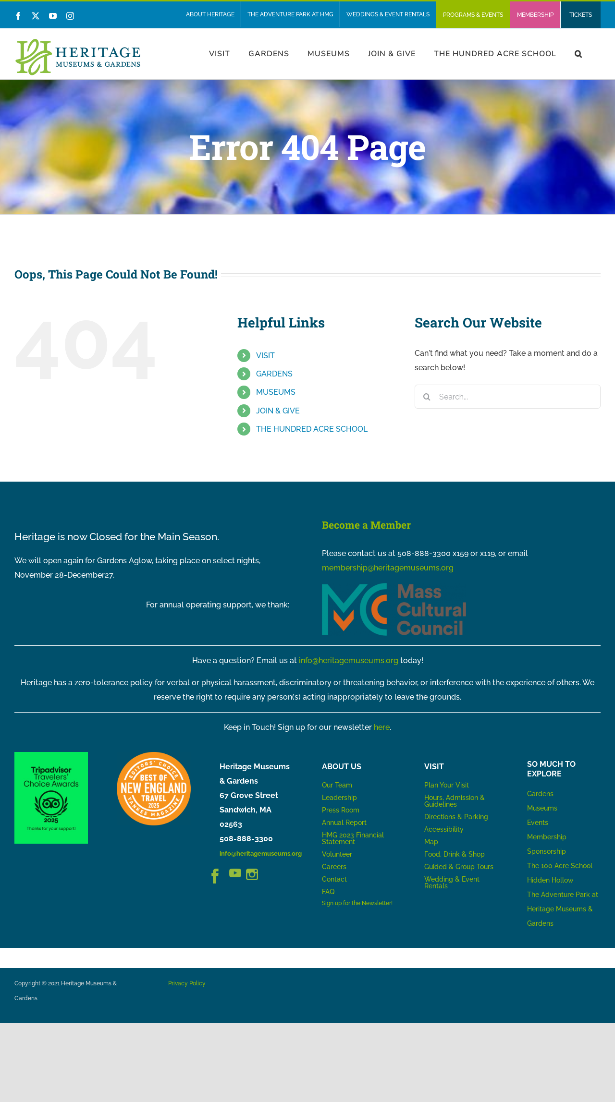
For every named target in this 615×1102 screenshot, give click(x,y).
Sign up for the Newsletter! (357, 903)
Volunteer (337, 854)
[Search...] (508, 397)
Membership (546, 837)
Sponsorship (546, 851)
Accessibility (444, 829)
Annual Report (345, 822)
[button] (578, 53)
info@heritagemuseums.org (348, 660)
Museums (542, 808)
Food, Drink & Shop (454, 854)
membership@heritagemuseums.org (388, 567)
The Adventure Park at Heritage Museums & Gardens (562, 909)
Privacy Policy (187, 983)
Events (537, 822)
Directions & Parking (456, 817)
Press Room (340, 810)
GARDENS (274, 373)
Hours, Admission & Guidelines (454, 801)
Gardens (540, 794)
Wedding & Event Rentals (452, 882)
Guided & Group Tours (458, 867)
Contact (334, 879)
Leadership (339, 797)
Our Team (337, 785)
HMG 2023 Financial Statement (353, 838)
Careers (334, 867)
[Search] (427, 397)
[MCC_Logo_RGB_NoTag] (394, 586)
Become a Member (366, 525)
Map (431, 842)
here (382, 727)
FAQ (328, 892)
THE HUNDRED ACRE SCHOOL (312, 429)
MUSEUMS (275, 392)
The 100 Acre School (559, 866)
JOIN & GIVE (278, 410)
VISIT (265, 355)
